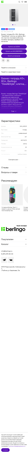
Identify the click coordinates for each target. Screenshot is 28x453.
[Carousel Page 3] (15, 24)
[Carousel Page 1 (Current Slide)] (12, 24)
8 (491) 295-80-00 (7, 254)
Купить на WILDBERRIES (14, 51)
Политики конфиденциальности (16, 446)
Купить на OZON (14, 46)
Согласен (5, 450)
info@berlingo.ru (6, 251)
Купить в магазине (14, 56)
